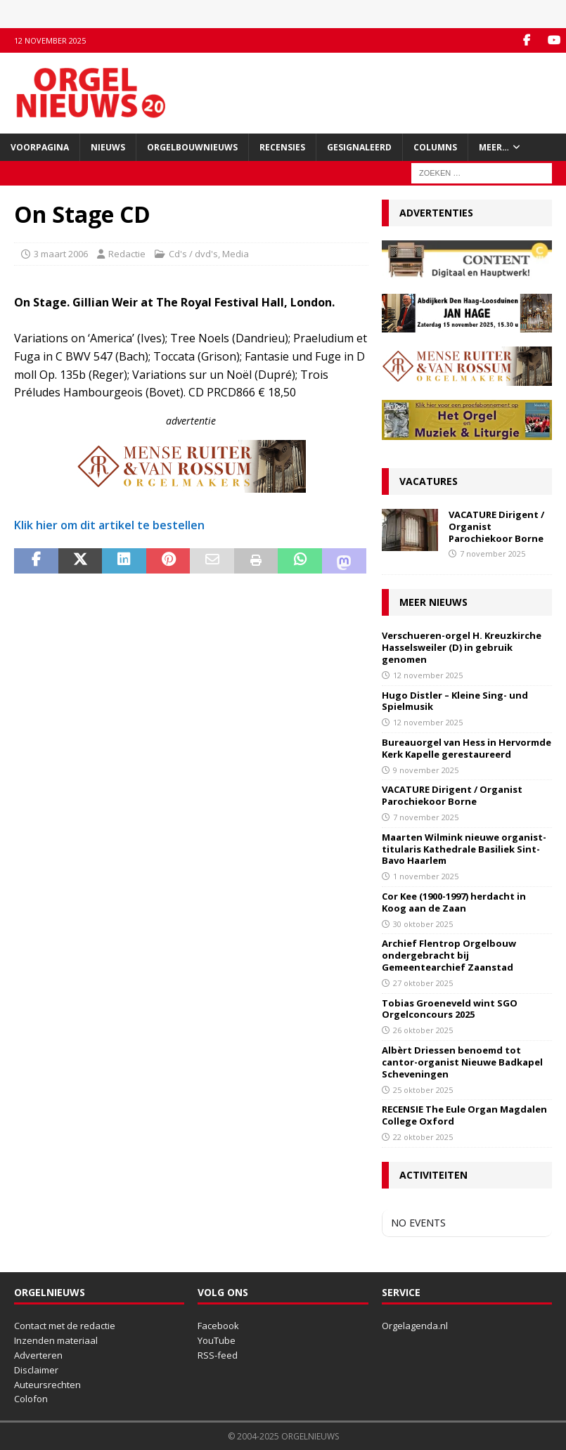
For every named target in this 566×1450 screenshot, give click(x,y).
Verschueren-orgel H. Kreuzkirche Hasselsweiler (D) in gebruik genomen (461, 647)
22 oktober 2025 (423, 1137)
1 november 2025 (425, 876)
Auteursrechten (47, 1384)
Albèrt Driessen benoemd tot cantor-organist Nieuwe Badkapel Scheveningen (462, 1062)
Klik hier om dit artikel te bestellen (109, 525)
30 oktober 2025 (423, 924)
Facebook (218, 1325)
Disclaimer (36, 1370)
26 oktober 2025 (423, 1030)
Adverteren (38, 1355)
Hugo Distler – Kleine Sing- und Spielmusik (455, 701)
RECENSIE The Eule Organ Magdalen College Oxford (464, 1115)
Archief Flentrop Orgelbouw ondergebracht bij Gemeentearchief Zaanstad (449, 955)
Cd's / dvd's (193, 253)
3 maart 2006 (61, 253)
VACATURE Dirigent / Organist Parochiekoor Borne (452, 795)
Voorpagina (40, 147)
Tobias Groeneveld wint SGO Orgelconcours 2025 (449, 1009)
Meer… (494, 147)
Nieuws (108, 147)
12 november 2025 (428, 675)
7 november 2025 (492, 553)
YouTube (217, 1340)
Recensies (282, 147)
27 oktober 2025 (423, 983)
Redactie (127, 253)
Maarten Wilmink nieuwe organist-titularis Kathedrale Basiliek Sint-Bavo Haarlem (464, 849)
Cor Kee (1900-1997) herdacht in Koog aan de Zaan (454, 902)
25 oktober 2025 (423, 1090)
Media (235, 253)
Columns (435, 147)
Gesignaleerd (359, 147)
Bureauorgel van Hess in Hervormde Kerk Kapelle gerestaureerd (466, 748)
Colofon (31, 1398)
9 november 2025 (425, 770)
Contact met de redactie (64, 1325)
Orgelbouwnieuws (192, 147)
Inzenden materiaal (56, 1340)
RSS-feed (218, 1355)
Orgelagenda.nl (415, 1325)
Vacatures (428, 481)
